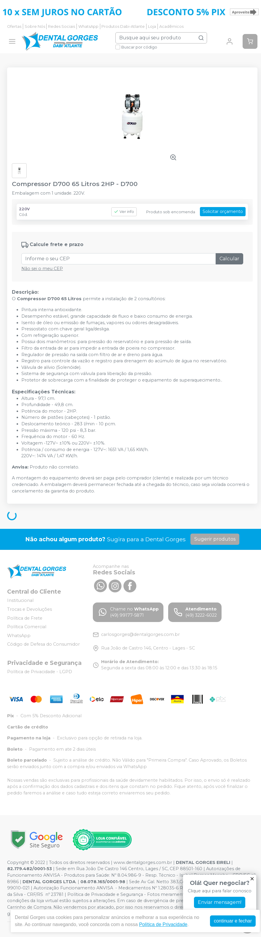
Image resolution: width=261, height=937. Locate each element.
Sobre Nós (35, 26)
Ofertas (14, 26)
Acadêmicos (171, 26)
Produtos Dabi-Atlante (123, 26)
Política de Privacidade (163, 924)
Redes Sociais (61, 26)
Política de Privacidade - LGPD (39, 671)
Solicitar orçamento (223, 211)
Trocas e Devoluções (29, 609)
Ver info (124, 211)
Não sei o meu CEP (42, 268)
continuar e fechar (233, 920)
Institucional (20, 600)
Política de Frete (24, 618)
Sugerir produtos (214, 539)
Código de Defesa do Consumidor (43, 644)
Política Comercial (26, 626)
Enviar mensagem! (219, 902)
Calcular (229, 258)
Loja (152, 26)
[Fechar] (252, 878)
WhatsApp (88, 26)
